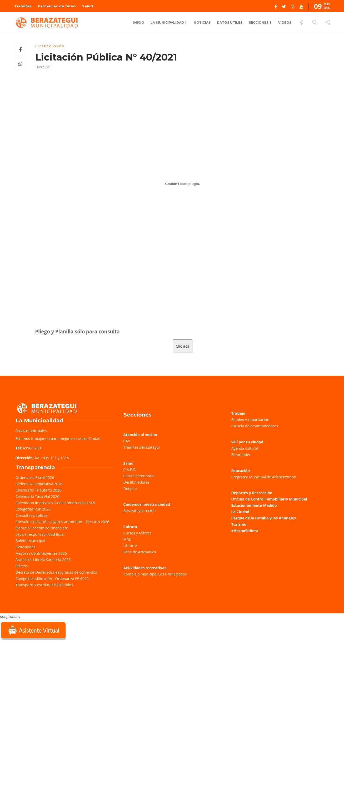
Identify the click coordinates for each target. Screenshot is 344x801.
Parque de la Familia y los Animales (263, 517)
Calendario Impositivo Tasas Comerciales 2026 (55, 502)
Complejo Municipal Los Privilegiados (155, 574)
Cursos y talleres (137, 532)
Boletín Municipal (30, 540)
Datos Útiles (229, 22)
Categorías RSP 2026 (33, 509)
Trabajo (238, 413)
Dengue (130, 488)
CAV (126, 440)
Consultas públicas (32, 515)
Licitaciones (49, 46)
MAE (127, 539)
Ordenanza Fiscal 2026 (35, 477)
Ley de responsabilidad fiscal (40, 534)
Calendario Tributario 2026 (38, 490)
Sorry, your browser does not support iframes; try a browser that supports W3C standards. (39, 678)
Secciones (258, 22)
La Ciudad (240, 511)
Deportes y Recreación (251, 492)
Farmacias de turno (57, 6)
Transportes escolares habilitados (44, 584)
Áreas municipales (31, 430)
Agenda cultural (244, 448)
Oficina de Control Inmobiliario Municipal (269, 499)
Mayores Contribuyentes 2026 (41, 553)
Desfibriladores (136, 482)
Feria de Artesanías (139, 551)
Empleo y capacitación (250, 419)
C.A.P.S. (129, 469)
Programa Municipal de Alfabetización (263, 476)
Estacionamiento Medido (254, 505)
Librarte (130, 545)
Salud (87, 6)
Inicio (138, 22)
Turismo (238, 524)
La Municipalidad (167, 22)
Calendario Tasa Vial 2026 (37, 496)
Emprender (241, 454)
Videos (284, 22)
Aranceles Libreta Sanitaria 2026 (43, 559)
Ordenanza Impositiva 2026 (39, 483)
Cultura (130, 526)
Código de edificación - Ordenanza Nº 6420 (52, 578)
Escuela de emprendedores (254, 425)
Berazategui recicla (139, 510)
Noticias (202, 22)
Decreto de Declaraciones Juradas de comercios (56, 572)
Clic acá (183, 346)
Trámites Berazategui (141, 447)
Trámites (23, 6)
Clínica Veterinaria (138, 475)
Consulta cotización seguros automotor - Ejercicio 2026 (62, 521)
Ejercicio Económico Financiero (42, 527)
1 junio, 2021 (43, 67)
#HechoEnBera (244, 530)
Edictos (22, 565)
